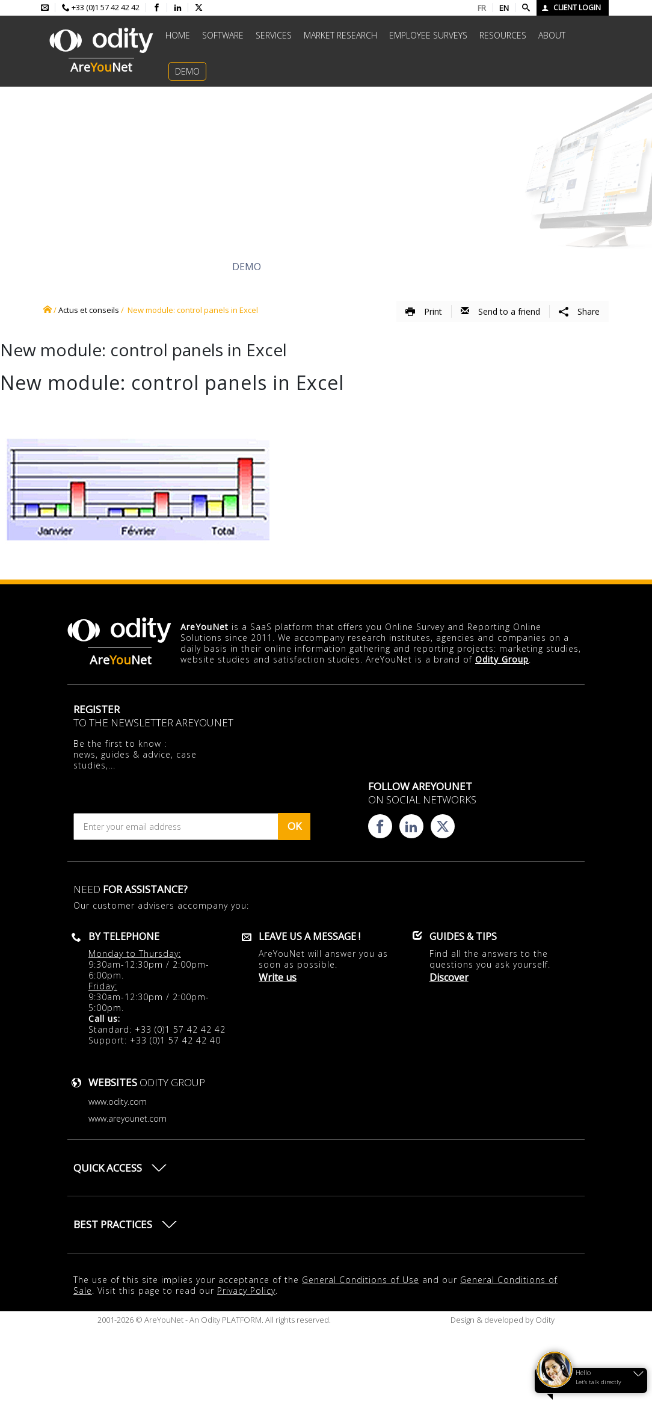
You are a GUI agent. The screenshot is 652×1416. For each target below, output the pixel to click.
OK (294, 826)
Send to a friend (500, 311)
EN (504, 7)
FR (482, 7)
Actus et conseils (88, 310)
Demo (187, 71)
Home (177, 35)
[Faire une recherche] (526, 7)
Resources (502, 35)
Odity (544, 1319)
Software (223, 35)
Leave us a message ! (309, 936)
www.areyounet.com (127, 1118)
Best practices (112, 1224)
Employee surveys (428, 35)
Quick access (107, 1168)
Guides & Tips (463, 936)
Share (579, 311)
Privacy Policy (246, 1290)
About (551, 35)
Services (274, 35)
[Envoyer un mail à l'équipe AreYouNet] (44, 7)
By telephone (123, 936)
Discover (121, 266)
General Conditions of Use (360, 1279)
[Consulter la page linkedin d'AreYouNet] (177, 7)
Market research (340, 35)
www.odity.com (117, 1101)
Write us (278, 977)
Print (423, 311)
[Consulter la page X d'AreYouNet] (198, 7)
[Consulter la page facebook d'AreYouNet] (156, 7)
